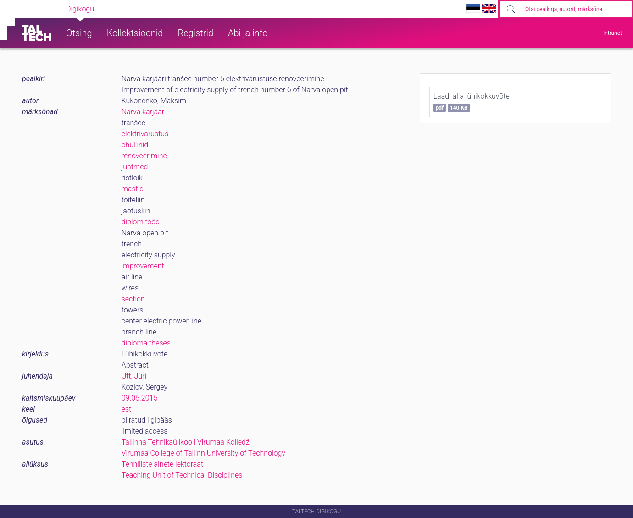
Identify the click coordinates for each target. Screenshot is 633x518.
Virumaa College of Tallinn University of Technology (203, 453)
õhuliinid (135, 144)
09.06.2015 (140, 398)
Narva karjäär (143, 111)
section (133, 299)
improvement (143, 266)
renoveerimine (144, 155)
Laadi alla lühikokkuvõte (471, 102)
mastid (133, 188)
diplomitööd (141, 221)
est (127, 409)
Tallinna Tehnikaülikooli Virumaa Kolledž (186, 442)
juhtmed (135, 166)
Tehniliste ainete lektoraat (162, 464)
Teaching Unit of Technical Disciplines (182, 475)
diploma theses (146, 343)
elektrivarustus (145, 133)
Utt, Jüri (134, 376)
